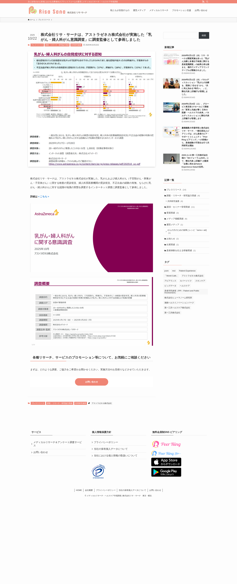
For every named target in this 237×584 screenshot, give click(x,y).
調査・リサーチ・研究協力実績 (57, 45)
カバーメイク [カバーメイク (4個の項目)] (186, 285)
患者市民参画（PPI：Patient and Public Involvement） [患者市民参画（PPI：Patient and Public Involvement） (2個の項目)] (181, 296)
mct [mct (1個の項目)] (173, 275)
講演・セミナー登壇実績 (181, 208)
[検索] (207, 1)
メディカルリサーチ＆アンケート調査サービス (58, 444)
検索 (204, 35)
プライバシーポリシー (106, 442)
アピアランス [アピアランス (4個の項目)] (170, 285)
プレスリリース (37, 45)
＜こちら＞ (43, 196)
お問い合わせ (91, 382)
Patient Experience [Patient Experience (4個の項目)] (187, 275)
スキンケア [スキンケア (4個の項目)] (200, 285)
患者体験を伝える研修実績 (181, 254)
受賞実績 (173, 214)
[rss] (203, 1)
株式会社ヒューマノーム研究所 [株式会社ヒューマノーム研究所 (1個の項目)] (178, 302)
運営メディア (175, 227)
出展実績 (173, 248)
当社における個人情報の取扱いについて (116, 456)
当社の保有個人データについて (111, 449)
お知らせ (173, 242)
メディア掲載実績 (177, 221)
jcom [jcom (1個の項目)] (166, 275)
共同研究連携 (76, 45)
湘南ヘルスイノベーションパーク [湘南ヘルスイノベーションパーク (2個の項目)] (179, 307)
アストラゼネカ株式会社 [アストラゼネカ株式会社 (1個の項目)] (192, 280)
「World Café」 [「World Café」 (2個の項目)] (171, 280)
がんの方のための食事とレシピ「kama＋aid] (187, 234)
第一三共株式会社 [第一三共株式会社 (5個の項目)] (172, 317)
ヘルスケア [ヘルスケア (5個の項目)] (185, 290)
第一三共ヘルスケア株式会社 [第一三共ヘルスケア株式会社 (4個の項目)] (177, 312)
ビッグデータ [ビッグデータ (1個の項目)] (170, 290)
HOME (79, 491)
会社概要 (89, 491)
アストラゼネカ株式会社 (102, 403)
